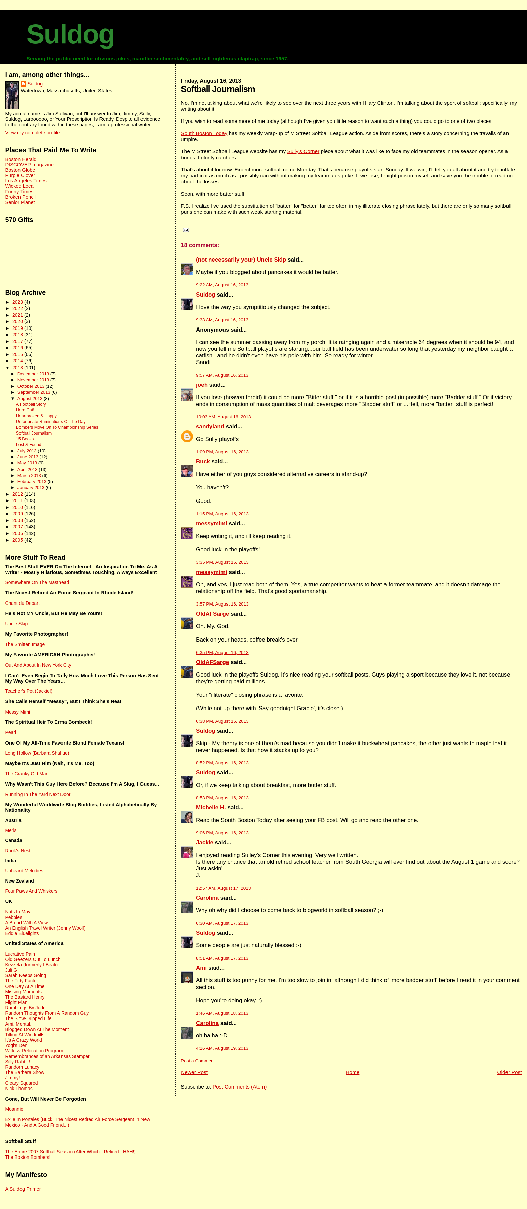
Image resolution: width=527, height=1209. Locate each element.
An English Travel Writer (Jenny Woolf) (45, 928)
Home (352, 1072)
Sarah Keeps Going (25, 975)
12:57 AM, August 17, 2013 (223, 888)
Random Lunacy (22, 1067)
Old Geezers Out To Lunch (32, 959)
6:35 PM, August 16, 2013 (222, 652)
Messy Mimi (17, 712)
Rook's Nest (17, 850)
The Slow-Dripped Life (28, 1018)
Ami (201, 968)
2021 (18, 315)
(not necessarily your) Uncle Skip (241, 259)
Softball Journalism (218, 89)
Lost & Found (28, 444)
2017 (18, 341)
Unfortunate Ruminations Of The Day (51, 421)
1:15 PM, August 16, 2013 (222, 513)
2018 (18, 334)
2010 (18, 507)
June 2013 (28, 456)
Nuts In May (17, 911)
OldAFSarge (212, 614)
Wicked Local (19, 186)
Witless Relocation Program (34, 1050)
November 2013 (33, 379)
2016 (18, 347)
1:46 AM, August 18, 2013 (222, 1013)
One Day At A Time (24, 986)
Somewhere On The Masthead (37, 582)
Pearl (10, 732)
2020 (18, 321)
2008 (18, 520)
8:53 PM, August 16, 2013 (222, 797)
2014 (18, 361)
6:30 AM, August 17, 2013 (222, 923)
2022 (18, 308)
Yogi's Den (16, 1045)
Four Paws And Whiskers (31, 891)
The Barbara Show (24, 1072)
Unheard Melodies (24, 870)
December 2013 (33, 373)
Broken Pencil (20, 197)
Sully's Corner (303, 151)
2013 (18, 367)
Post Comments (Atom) (240, 1087)
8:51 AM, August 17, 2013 (222, 958)
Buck (203, 461)
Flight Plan (16, 1002)
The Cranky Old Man (26, 773)
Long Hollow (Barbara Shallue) (37, 753)
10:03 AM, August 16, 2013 (223, 416)
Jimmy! (12, 1077)
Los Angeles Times (25, 180)
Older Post (509, 1072)
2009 (18, 513)
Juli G (11, 970)
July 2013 (27, 450)
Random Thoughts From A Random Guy (47, 1013)
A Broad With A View (26, 922)
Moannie (14, 1109)
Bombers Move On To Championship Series (57, 427)
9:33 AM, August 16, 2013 (222, 319)
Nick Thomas (18, 1088)
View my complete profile (32, 132)
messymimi (211, 523)
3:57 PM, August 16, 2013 (222, 604)
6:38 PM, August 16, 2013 (222, 721)
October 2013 (31, 386)
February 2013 (32, 481)
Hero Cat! (25, 410)
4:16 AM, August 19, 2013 (222, 1048)
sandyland (210, 426)
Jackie (204, 842)
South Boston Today (204, 133)
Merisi (11, 830)
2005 (18, 540)
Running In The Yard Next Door (37, 794)
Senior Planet (20, 202)
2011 (18, 500)
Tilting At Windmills (24, 1034)
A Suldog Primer (23, 1189)
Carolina (207, 898)
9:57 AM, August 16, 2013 (222, 375)
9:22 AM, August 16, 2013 (222, 284)
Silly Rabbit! (17, 1061)
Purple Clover (20, 175)
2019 (18, 328)
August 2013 (30, 398)
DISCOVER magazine (29, 164)
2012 (18, 494)
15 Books (25, 439)
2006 (18, 533)
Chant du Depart (22, 603)
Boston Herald (20, 159)
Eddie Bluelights (22, 933)
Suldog (70, 34)
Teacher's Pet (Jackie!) (28, 691)
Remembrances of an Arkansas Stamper (47, 1056)
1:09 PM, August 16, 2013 (222, 451)
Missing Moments (23, 991)
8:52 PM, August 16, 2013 (222, 762)
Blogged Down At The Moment (37, 1029)
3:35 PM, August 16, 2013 (222, 562)
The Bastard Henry (24, 997)
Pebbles (13, 917)
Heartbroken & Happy (36, 416)
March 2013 (29, 475)
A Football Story (31, 404)
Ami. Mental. (18, 1024)
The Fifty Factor (21, 980)
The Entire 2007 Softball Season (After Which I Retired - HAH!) (70, 1151)
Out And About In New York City (38, 665)
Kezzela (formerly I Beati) (31, 964)
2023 (18, 302)
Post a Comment (198, 1060)
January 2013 (31, 487)
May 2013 (27, 462)
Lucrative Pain (20, 954)
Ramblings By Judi (24, 1007)
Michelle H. (211, 807)
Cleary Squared (21, 1083)
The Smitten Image (25, 644)
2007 (18, 526)
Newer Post (194, 1072)
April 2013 (28, 469)
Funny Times (19, 191)
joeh (202, 385)
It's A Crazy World (23, 1040)
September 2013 (34, 392)
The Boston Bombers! (27, 1157)
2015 (18, 354)
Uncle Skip (16, 623)
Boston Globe (20, 170)
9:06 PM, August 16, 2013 (222, 832)
